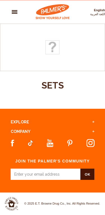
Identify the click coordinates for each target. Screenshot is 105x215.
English (99, 10)
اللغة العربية (97, 14)
